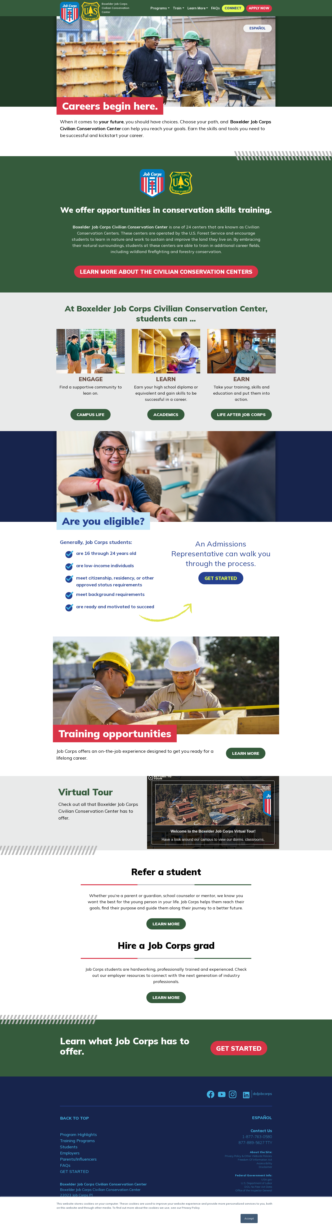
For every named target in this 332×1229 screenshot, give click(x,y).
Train (177, 8)
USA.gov (266, 1179)
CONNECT (233, 8)
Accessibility (264, 1163)
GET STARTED (74, 1171)
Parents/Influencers (78, 1159)
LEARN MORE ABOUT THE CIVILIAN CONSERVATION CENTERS (166, 271)
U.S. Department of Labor (256, 1183)
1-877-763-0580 (257, 1136)
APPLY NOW (259, 8)
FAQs (215, 8)
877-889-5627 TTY (255, 1142)
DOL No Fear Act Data (258, 1186)
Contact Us (261, 1130)
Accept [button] (249, 1218)
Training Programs (77, 1140)
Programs (158, 8)
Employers (70, 1153)
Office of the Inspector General (253, 1190)
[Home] (69, 13)
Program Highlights (78, 1134)
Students (69, 1146)
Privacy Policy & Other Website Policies (248, 1156)
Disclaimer (265, 1167)
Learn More (196, 8)
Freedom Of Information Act (255, 1159)
